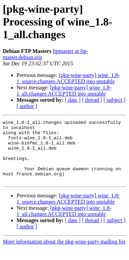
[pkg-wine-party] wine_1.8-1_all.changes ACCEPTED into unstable (64, 91)
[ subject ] (115, 100)
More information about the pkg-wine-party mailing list (64, 254)
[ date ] (72, 100)
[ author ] (27, 106)
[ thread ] (92, 100)
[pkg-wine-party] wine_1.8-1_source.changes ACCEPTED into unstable (68, 78)
